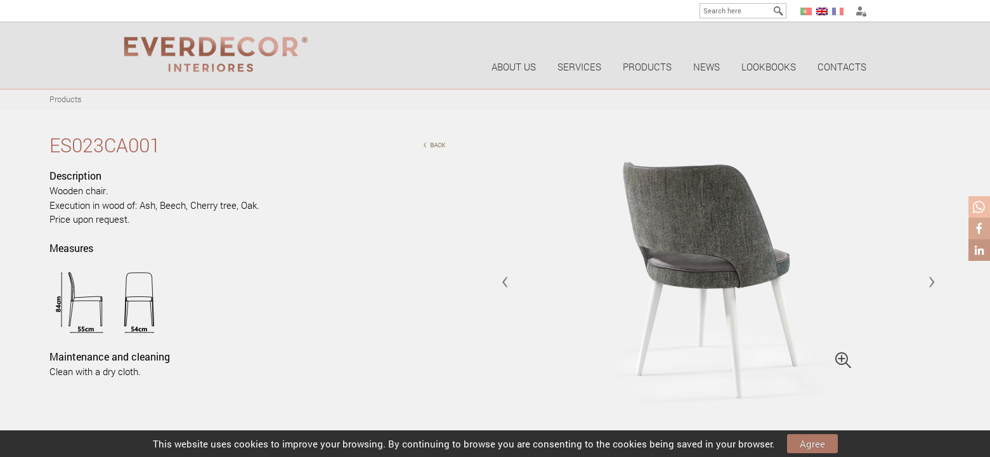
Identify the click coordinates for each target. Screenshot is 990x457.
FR (837, 11)
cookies (251, 443)
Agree (812, 443)
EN (822, 11)
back (434, 144)
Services (579, 66)
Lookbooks (768, 66)
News (706, 66)
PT (806, 11)
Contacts (841, 66)
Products (647, 66)
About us (514, 66)
